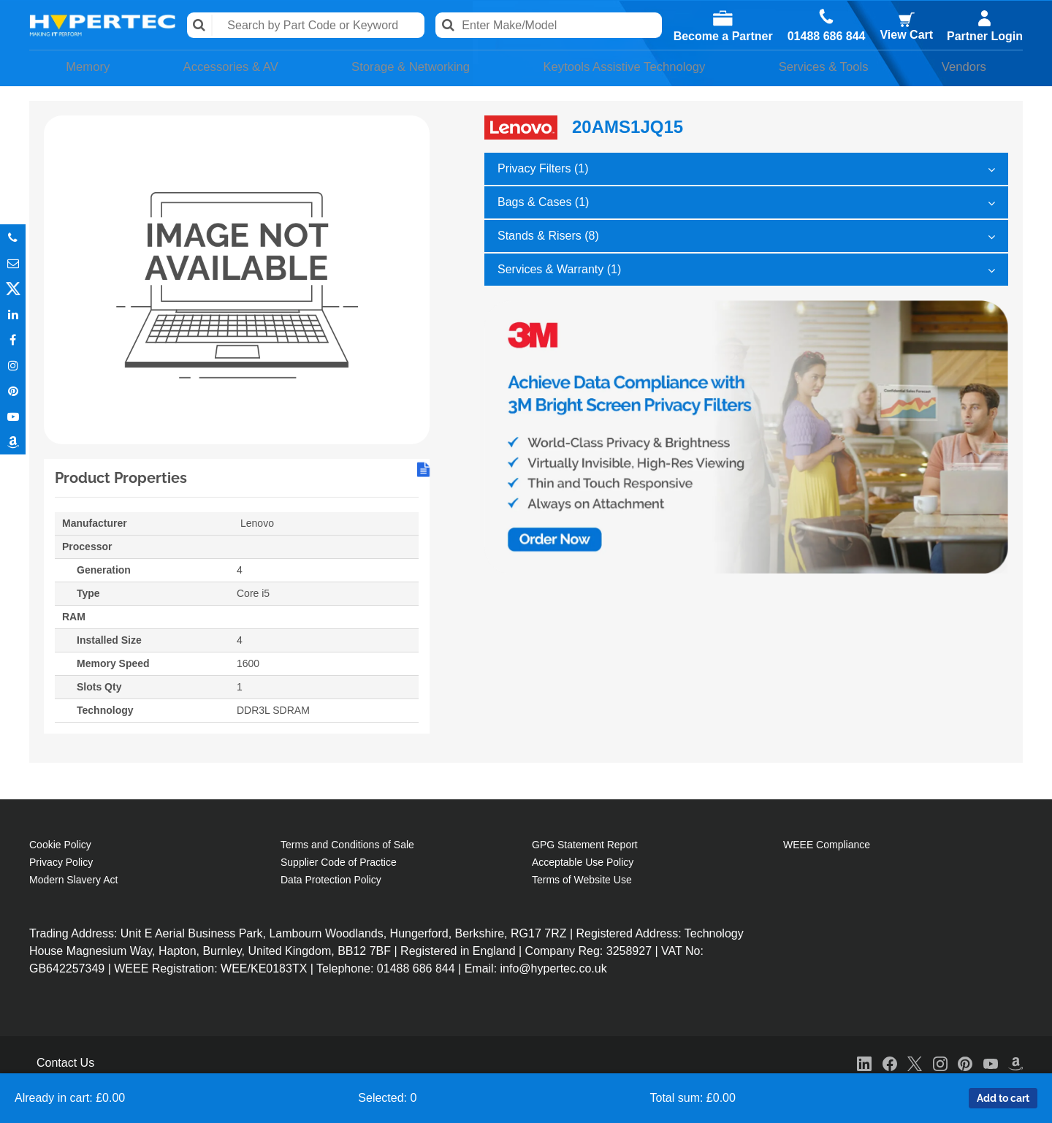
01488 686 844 (826, 36)
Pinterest (13, 390)
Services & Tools (832, 66)
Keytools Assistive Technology (625, 66)
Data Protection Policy (331, 877)
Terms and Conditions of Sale (347, 842)
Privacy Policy (61, 860)
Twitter (13, 288)
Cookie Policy (60, 842)
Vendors (968, 66)
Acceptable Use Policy (582, 860)
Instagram (13, 365)
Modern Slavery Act (73, 877)
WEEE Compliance (826, 842)
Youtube (13, 416)
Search (201, 25)
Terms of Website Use (582, 877)
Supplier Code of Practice (339, 860)
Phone (13, 237)
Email (13, 262)
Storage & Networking (403, 66)
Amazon (13, 441)
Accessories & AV (221, 66)
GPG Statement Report (585, 842)
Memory (83, 66)
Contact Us (65, 1060)
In (13, 314)
